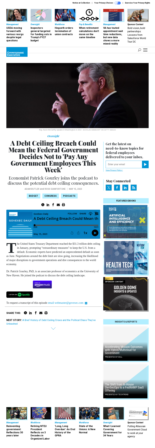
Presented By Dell (113, 357)
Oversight (53, 136)
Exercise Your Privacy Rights (137, 3)
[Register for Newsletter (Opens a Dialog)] (145, 164)
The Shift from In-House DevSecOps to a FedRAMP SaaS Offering (124, 387)
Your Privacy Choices (107, 3)
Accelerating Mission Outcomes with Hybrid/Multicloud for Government (124, 350)
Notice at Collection (81, 3)
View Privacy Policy (114, 170)
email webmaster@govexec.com (65, 302)
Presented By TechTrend (117, 394)
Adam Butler (32, 189)
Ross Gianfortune (55, 189)
